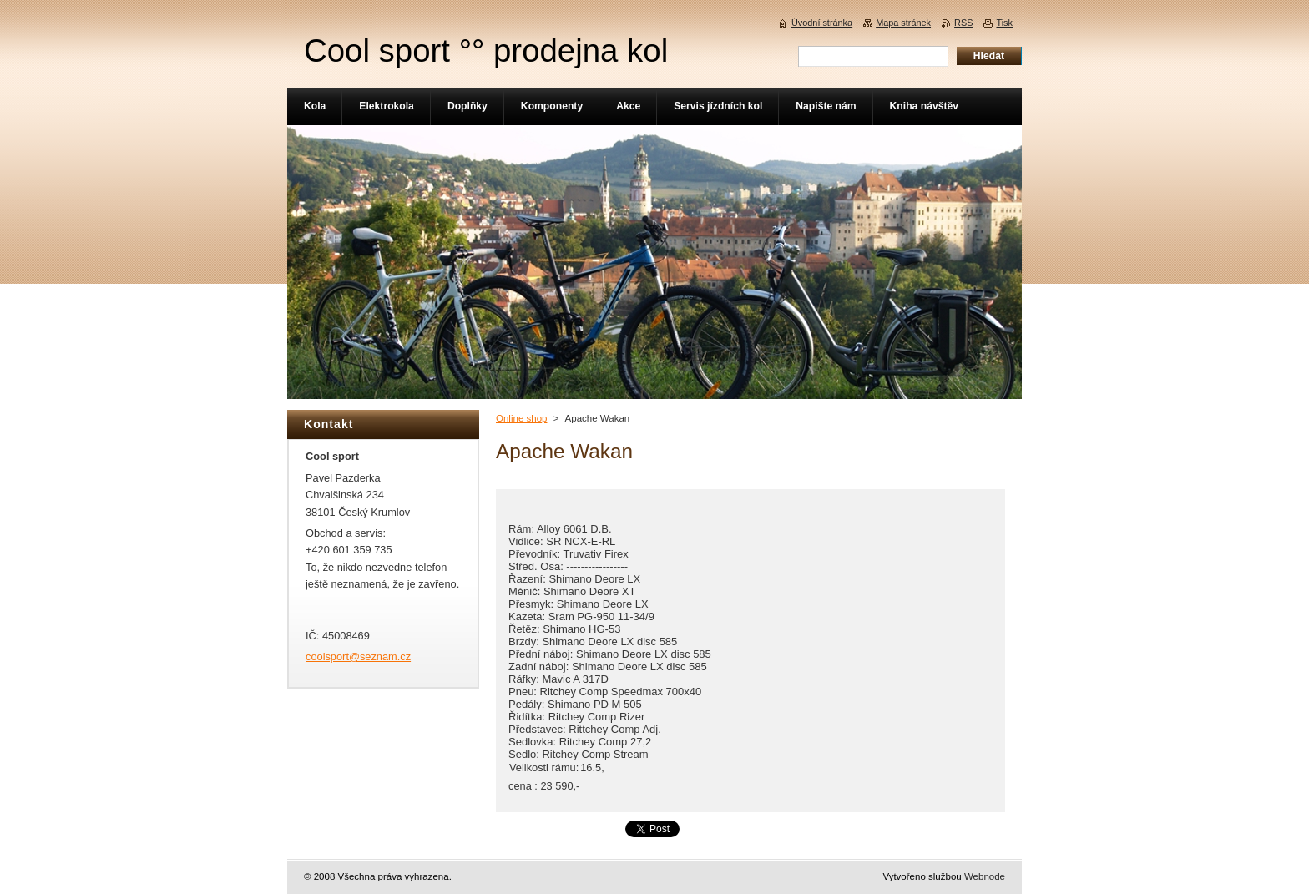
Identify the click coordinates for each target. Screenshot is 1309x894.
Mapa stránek (903, 23)
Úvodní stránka (821, 23)
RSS (963, 23)
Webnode (984, 876)
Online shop (521, 418)
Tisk (1004, 23)
